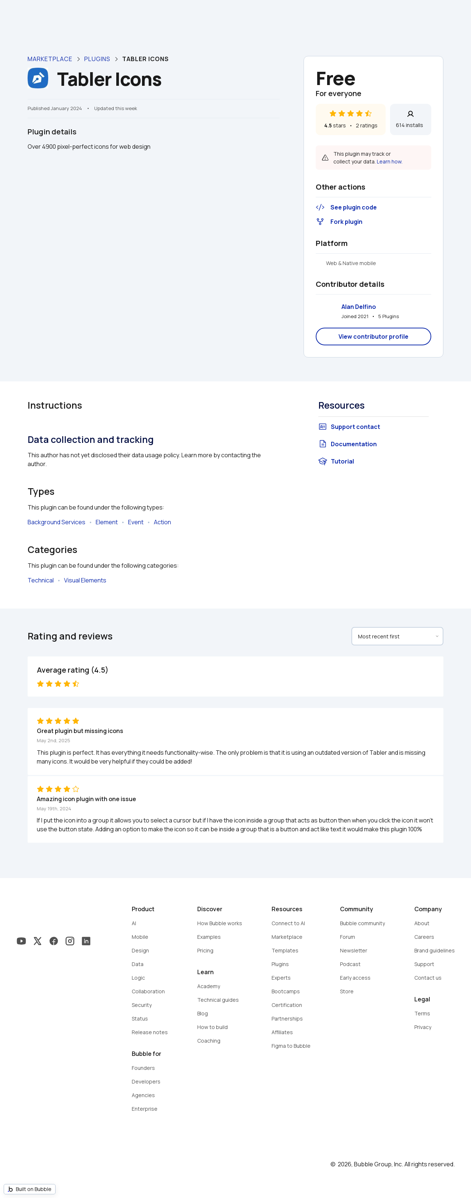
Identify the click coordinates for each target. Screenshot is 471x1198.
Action (162, 522)
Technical (41, 580)
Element (107, 522)
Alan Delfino (358, 307)
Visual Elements (85, 580)
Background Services (56, 522)
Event (136, 522)
